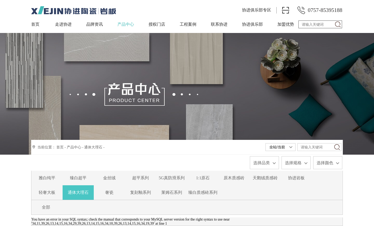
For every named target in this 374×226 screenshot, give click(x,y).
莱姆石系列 (171, 192)
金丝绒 (109, 178)
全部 (46, 207)
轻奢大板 (47, 192)
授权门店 (157, 24)
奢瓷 (109, 192)
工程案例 (188, 24)
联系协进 (219, 24)
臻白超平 (78, 178)
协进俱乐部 (252, 24)
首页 (35, 24)
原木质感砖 (234, 178)
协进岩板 (296, 178)
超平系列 (140, 178)
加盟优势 (285, 24)
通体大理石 (93, 147)
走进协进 (63, 24)
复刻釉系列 (140, 192)
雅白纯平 (47, 178)
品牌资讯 (94, 24)
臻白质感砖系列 (202, 192)
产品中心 (125, 24)
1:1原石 (203, 178)
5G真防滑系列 (172, 178)
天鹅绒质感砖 (265, 178)
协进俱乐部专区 (256, 10)
